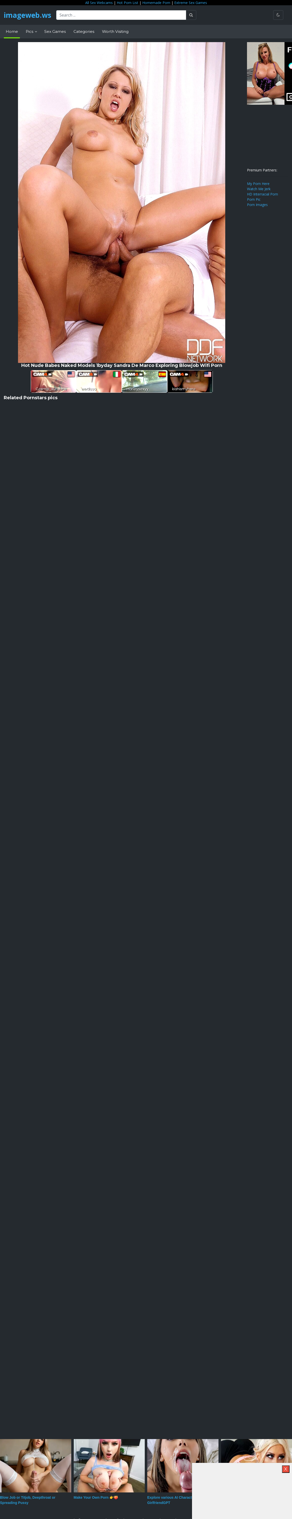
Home (12, 31)
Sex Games (55, 31)
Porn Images (257, 204)
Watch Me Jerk (258, 188)
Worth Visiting (115, 31)
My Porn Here (258, 183)
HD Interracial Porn (262, 194)
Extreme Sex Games (190, 2)
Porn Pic (253, 199)
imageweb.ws (27, 15)
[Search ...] (121, 15)
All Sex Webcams (99, 2)
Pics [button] (30, 31)
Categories (84, 31)
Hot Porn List (127, 2)
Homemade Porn (156, 2)
